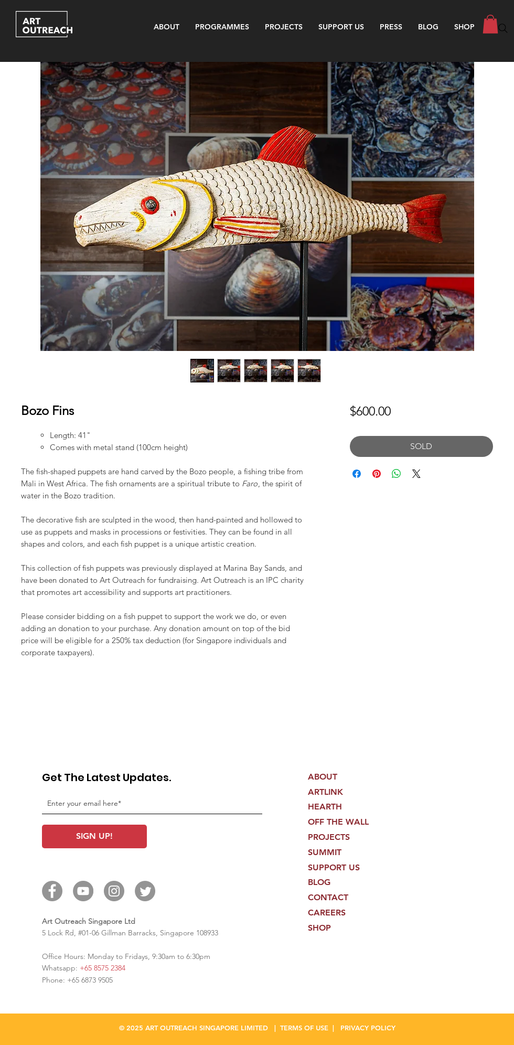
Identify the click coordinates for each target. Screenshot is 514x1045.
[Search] (503, 28)
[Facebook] (52, 891)
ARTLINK (325, 792)
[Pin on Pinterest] (376, 473)
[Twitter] (145, 891)
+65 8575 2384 (102, 968)
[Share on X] (416, 473)
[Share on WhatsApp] (396, 473)
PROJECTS (329, 837)
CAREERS (327, 913)
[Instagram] (114, 891)
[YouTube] (83, 891)
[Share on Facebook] (356, 473)
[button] (222, 27)
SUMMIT (324, 852)
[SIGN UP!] (94, 836)
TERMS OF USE (304, 1027)
